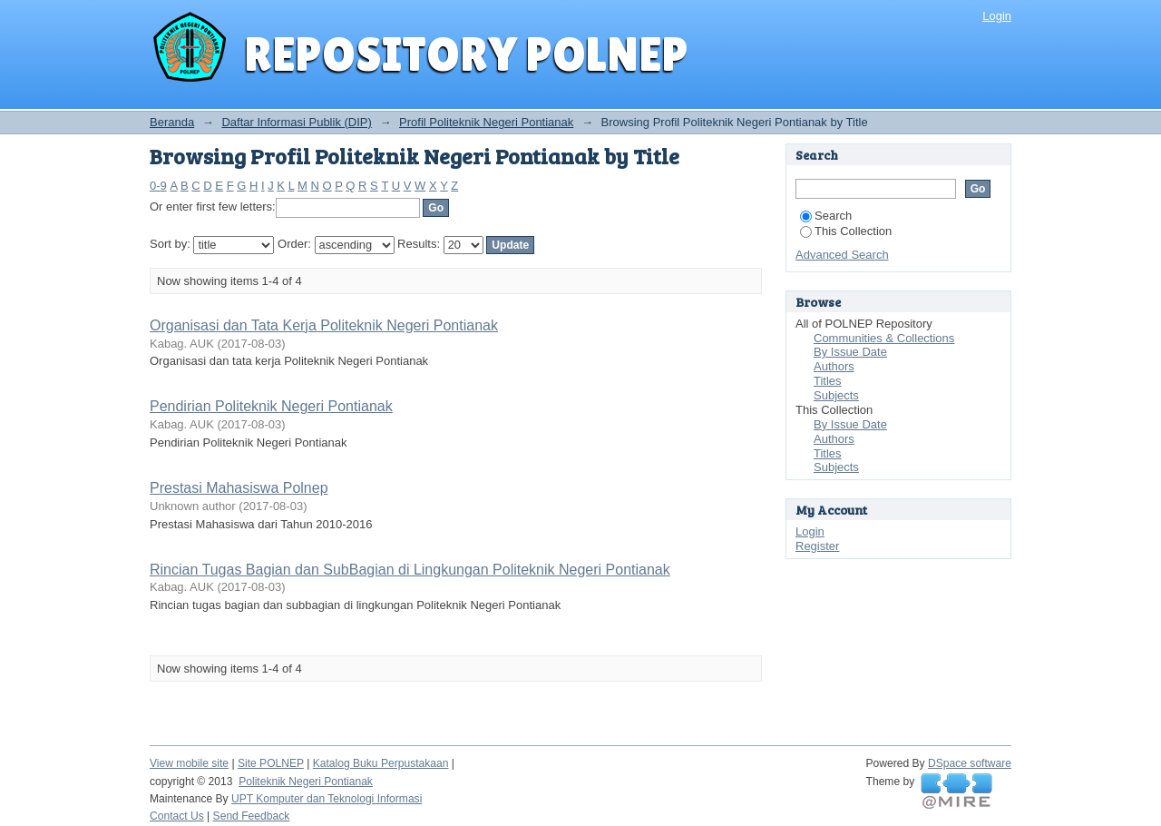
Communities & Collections (884, 338)
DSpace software (969, 763)
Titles (828, 381)
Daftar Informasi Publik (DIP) (296, 122)
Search (826, 215)
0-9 (158, 185)
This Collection (846, 231)
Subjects (836, 395)
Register (817, 546)
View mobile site (189, 763)
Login (996, 16)
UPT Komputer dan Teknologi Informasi (326, 798)
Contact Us (177, 816)
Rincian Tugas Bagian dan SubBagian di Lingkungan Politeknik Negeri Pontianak (410, 569)
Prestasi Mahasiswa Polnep (239, 488)
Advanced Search (842, 254)
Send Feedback (251, 816)
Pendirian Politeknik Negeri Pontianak (271, 406)
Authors (834, 366)
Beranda (172, 122)
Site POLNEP (271, 763)
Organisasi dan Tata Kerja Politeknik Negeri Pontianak (324, 325)
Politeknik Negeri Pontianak (306, 781)
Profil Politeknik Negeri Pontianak (486, 122)
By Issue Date (850, 352)
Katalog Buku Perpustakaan (381, 763)
